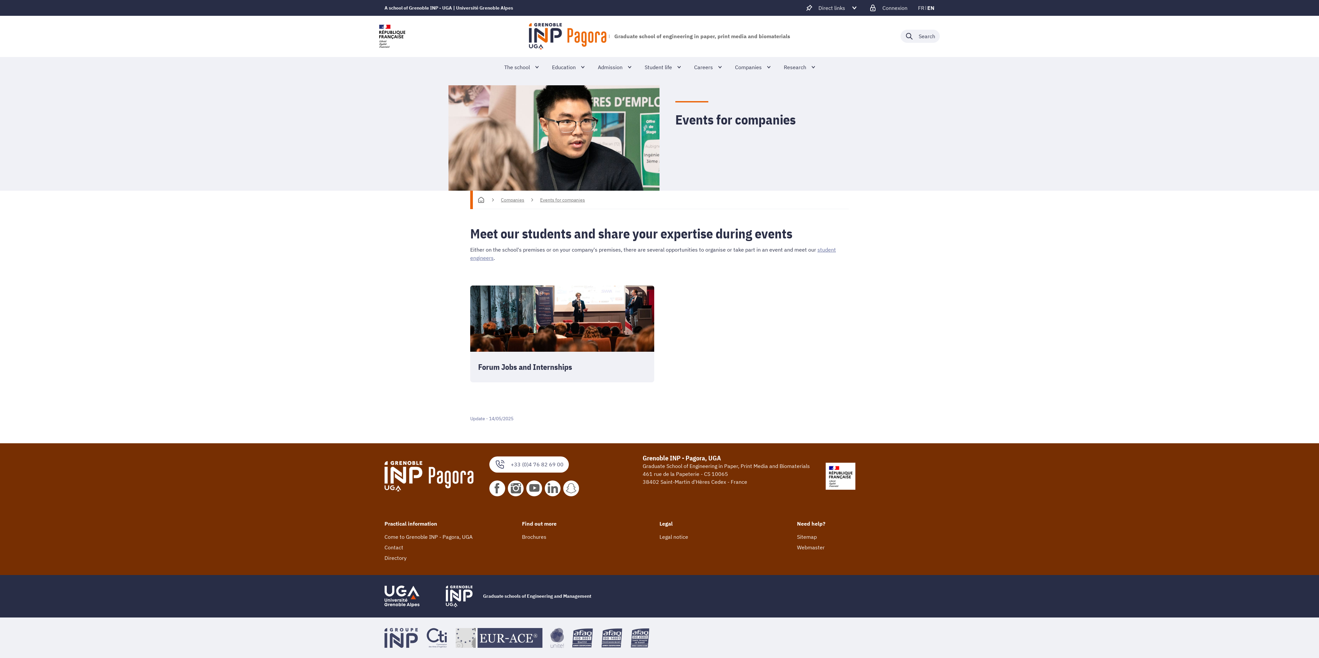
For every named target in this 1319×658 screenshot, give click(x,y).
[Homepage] (481, 200)
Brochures (534, 536)
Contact (393, 547)
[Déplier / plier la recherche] (920, 36)
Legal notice (674, 536)
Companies (512, 200)
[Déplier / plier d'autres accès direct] (831, 8)
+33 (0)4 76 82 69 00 (529, 464)
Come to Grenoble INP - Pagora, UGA (428, 536)
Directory (395, 557)
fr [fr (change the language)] (921, 8)
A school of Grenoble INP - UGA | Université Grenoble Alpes (448, 8)
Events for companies (562, 200)
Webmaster (811, 547)
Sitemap (807, 536)
